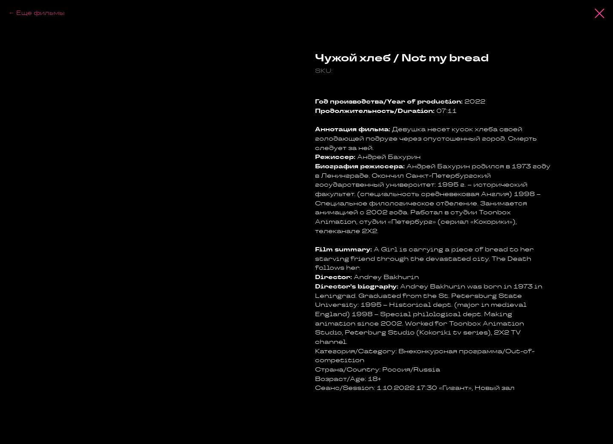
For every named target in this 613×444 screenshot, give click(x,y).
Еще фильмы (40, 13)
